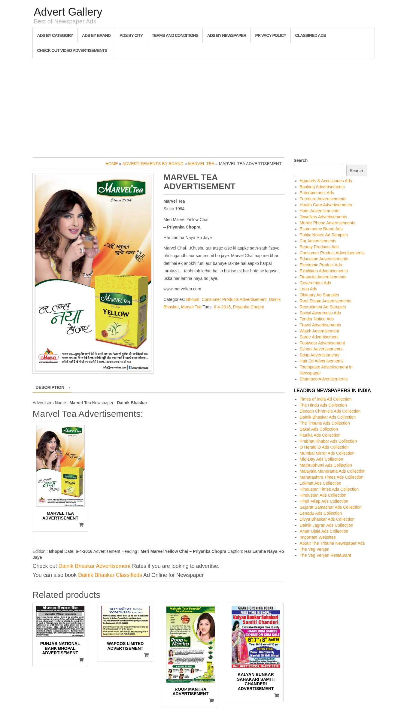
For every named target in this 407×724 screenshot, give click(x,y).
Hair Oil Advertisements (322, 361)
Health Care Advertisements (326, 204)
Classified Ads (310, 35)
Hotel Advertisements (319, 210)
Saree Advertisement (319, 337)
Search (301, 160)
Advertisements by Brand (152, 163)
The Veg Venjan (315, 549)
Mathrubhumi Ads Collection (326, 465)
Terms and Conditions (175, 35)
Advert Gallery (68, 12)
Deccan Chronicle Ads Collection (330, 411)
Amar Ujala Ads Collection (324, 531)
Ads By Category (55, 35)
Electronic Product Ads (321, 264)
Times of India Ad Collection (326, 399)
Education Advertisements (324, 258)
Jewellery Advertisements (323, 216)
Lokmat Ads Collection (321, 483)
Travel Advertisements (320, 325)
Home (111, 163)
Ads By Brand (96, 35)
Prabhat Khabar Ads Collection (328, 441)
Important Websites (318, 537)
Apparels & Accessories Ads (326, 180)
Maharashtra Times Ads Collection (331, 477)
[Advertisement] (203, 106)
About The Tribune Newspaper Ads (332, 543)
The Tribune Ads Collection (325, 423)
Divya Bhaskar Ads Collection (327, 519)
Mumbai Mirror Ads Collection (327, 453)
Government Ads (315, 282)
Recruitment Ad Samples (323, 306)
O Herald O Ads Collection (324, 447)
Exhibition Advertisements (324, 270)
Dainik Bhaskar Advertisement (95, 566)
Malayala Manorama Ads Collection (333, 471)
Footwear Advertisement (322, 343)
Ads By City (131, 35)
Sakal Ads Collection (319, 429)
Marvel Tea (201, 163)
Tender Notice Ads (317, 319)
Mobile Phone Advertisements (327, 222)
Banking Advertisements (322, 186)
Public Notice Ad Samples (324, 234)
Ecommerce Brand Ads (321, 228)
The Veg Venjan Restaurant (325, 555)
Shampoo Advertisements (324, 379)
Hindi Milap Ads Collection (324, 501)
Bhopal (192, 299)
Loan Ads (308, 288)
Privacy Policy (270, 35)
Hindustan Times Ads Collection (329, 489)
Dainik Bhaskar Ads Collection (328, 417)
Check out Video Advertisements (72, 50)
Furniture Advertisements (323, 198)
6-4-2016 (222, 306)
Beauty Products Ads (319, 246)
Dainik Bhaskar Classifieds (110, 575)
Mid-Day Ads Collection (321, 459)
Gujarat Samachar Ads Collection (331, 507)
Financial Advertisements (323, 276)
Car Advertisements (318, 240)
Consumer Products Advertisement (234, 299)
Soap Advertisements (319, 355)
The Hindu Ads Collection (323, 405)
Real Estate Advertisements (325, 300)
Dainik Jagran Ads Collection (326, 525)
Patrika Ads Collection (320, 435)
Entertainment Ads (317, 192)
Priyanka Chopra (248, 306)
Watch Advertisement (319, 331)
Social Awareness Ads (320, 313)
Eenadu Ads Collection (321, 513)
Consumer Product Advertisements (332, 252)
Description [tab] (50, 387)
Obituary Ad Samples (319, 294)
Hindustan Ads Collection (323, 495)
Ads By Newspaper (226, 35)
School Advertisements (321, 349)
